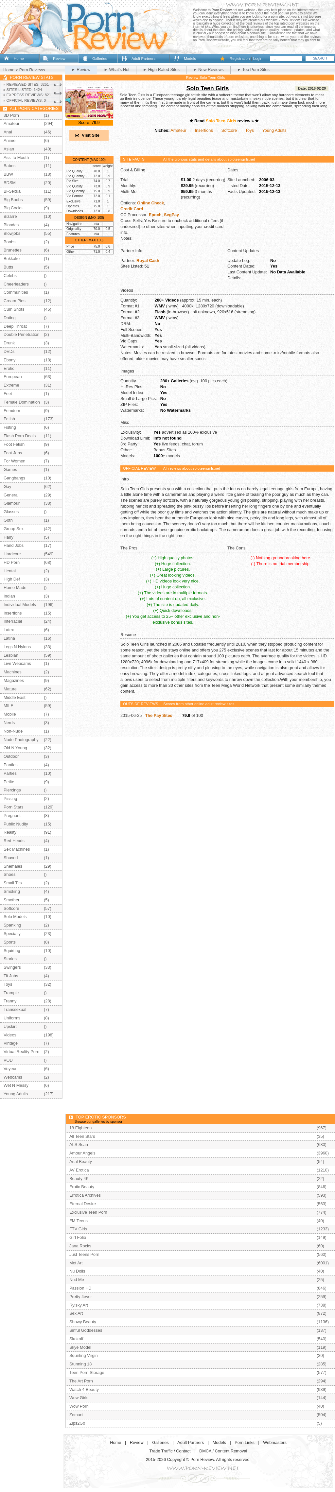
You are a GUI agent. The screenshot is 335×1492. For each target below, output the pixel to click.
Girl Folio (77, 1237)
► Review (80, 69)
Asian (9, 149)
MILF (8, 705)
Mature (10, 688)
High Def (12, 579)
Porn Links (244, 1442)
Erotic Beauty (81, 1186)
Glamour (12, 503)
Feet (8, 393)
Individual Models (20, 604)
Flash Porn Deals (20, 435)
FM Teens (78, 1220)
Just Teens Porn (84, 1254)
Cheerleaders (16, 284)
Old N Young (15, 747)
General (11, 495)
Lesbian (11, 655)
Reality (10, 832)
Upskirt (10, 1026)
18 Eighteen (80, 1127)
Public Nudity (16, 824)
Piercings (12, 790)
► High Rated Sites (161, 69)
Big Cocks (13, 207)
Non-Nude (13, 731)
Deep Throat (15, 326)
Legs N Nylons (17, 646)
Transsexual (15, 1009)
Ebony (9, 359)
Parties (10, 773)
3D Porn (11, 115)
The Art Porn (81, 1381)
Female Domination (22, 402)
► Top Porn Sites (253, 69)
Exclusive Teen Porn (88, 1212)
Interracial (13, 621)
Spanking (12, 925)
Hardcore (12, 553)
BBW (8, 174)
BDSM (10, 182)
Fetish (9, 418)
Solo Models (15, 916)
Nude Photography (21, 739)
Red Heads (14, 840)
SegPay (171, 214)
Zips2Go (77, 1423)
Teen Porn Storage (86, 1372)
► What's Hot (116, 69)
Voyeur (10, 1068)
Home (19, 59)
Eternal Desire (82, 1203)
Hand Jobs (14, 545)
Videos (10, 1034)
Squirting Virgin (83, 1355)
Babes (9, 165)
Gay (7, 486)
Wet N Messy (16, 1085)
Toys (249, 130)
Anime (9, 140)
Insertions (204, 130)
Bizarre (10, 216)
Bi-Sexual (13, 191)
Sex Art (76, 1313)
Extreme (11, 385)
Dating (10, 317)
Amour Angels (82, 1153)
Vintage (11, 1043)
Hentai (10, 570)
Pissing (10, 798)
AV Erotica (79, 1170)
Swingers (12, 967)
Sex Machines (17, 849)
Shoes (9, 874)
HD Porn (12, 562)
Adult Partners (143, 59)
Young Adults (274, 130)
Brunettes (13, 250)
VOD (8, 1060)
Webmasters (275, 1442)
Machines (13, 671)
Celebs (10, 275)
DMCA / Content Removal (223, 1451)
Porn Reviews (32, 69)
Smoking (12, 891)
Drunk (9, 342)
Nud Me (76, 1279)
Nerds (9, 722)
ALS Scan (78, 1144)
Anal (8, 132)
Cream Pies (15, 300)
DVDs (9, 351)
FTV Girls (78, 1228)
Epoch (155, 214)
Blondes (11, 224)
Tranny (10, 1000)
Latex (9, 629)
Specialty (12, 933)
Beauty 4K (79, 1178)
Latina (9, 638)
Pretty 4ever (80, 1296)
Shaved (11, 857)
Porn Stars (13, 807)
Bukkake (12, 258)
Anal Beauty (80, 1161)
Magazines (14, 680)
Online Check (150, 202)
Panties (11, 764)
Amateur (178, 130)
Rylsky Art (78, 1305)
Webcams (13, 1077)
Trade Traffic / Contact (170, 1451)
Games (10, 469)
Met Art (76, 1262)
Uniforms (12, 1017)
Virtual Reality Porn (21, 1051)
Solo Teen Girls (207, 88)
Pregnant (12, 815)
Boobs (9, 241)
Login (257, 59)
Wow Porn (79, 1406)
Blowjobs (12, 233)
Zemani (76, 1414)
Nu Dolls (77, 1271)
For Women (15, 461)
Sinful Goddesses (85, 1330)
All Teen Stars (82, 1136)
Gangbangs (14, 478)
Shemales (13, 866)
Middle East (15, 697)
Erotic (9, 368)
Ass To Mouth (16, 157)
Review (59, 59)
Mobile (10, 714)
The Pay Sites (158, 715)
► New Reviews (208, 69)
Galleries (99, 59)
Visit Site (90, 135)
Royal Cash (147, 260)
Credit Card (131, 208)
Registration (240, 59)
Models (190, 59)
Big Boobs (13, 199)
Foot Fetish (14, 444)
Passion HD (80, 1288)
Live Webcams (17, 663)
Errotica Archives (85, 1195)
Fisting (10, 427)
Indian (9, 596)
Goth (8, 520)
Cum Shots (14, 309)
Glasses (11, 511)
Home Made (15, 587)
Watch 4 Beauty (84, 1389)
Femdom (12, 410)
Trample (11, 992)
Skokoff (76, 1338)
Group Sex (14, 528)
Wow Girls (78, 1397)
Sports (10, 942)
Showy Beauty (82, 1321)
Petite (9, 781)
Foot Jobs (13, 452)
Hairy (8, 537)
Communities (16, 292)
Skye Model (80, 1347)
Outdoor (11, 756)
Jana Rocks (80, 1245)
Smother (11, 899)
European (13, 376)
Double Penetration (22, 334)
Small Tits (13, 882)
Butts (8, 267)
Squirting (12, 950)
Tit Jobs (11, 975)
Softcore (229, 130)
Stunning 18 (80, 1364)
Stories (10, 958)
